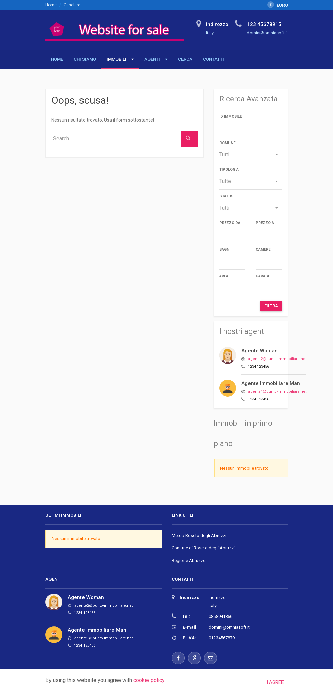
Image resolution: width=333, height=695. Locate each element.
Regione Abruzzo (189, 560)
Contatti (213, 59)
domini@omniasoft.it (229, 627)
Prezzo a (265, 223)
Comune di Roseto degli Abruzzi (203, 547)
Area (223, 276)
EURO (277, 5)
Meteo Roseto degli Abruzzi (199, 535)
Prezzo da (229, 223)
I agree (275, 682)
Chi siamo (85, 59)
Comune (227, 143)
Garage (263, 276)
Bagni (224, 249)
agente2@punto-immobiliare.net (277, 359)
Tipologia (229, 169)
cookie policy (148, 680)
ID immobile (230, 116)
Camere (263, 249)
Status (226, 196)
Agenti (152, 59)
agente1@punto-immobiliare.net (277, 391)
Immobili (116, 59)
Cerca (185, 59)
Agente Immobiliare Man (270, 383)
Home (51, 5)
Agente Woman (259, 351)
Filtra (271, 305)
